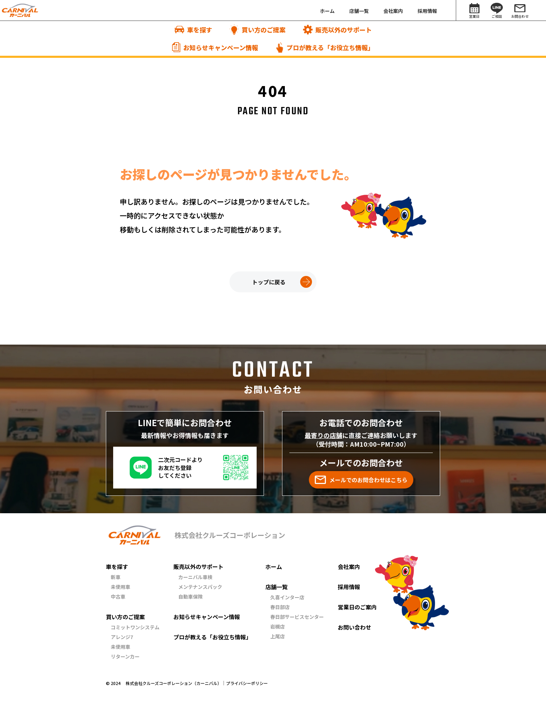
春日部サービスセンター (297, 616)
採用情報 (349, 587)
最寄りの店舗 (323, 435)
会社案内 (349, 566)
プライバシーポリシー (247, 683)
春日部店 (280, 606)
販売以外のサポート (198, 566)
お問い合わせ (354, 627)
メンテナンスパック (200, 586)
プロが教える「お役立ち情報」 (212, 637)
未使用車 (120, 586)
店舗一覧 (276, 587)
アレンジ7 (122, 636)
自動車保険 (190, 596)
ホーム (273, 566)
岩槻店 (277, 626)
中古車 (118, 596)
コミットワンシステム (135, 627)
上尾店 (277, 636)
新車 (115, 577)
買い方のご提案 (125, 617)
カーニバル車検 (195, 577)
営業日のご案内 (357, 607)
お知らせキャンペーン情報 (206, 617)
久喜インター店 (287, 597)
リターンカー (125, 656)
